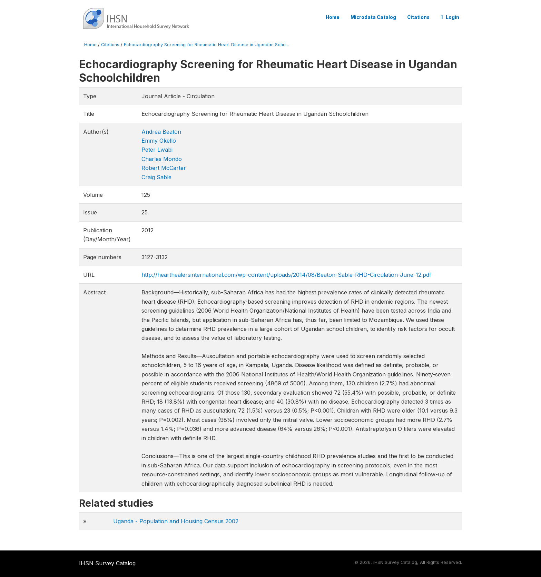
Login (450, 17)
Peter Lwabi (157, 149)
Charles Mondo (161, 158)
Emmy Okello (158, 140)
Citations (418, 17)
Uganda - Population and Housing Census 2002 (175, 521)
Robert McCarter (163, 167)
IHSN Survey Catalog (107, 563)
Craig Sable (156, 177)
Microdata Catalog (373, 17)
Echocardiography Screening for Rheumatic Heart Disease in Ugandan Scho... (206, 44)
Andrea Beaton (161, 131)
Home (333, 17)
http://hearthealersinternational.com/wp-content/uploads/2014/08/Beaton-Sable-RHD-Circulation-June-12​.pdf (286, 274)
